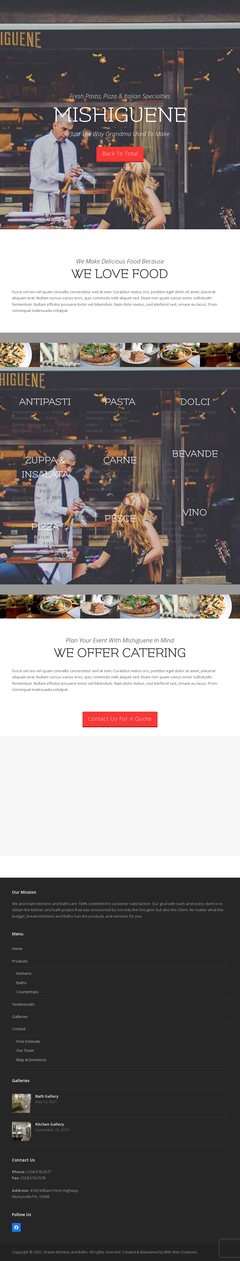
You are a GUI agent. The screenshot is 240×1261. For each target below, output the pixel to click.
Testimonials (23, 1004)
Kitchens (24, 973)
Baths (21, 982)
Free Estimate (28, 1041)
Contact (18, 1028)
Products (20, 961)
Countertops (27, 991)
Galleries (20, 1016)
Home (17, 948)
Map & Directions (31, 1059)
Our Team (25, 1050)
